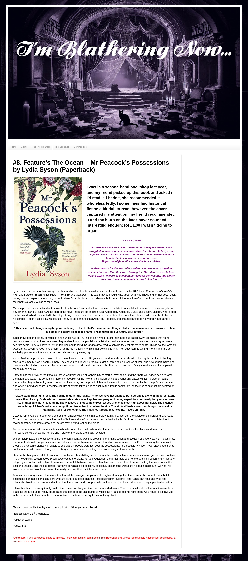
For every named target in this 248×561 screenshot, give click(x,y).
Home (13, 147)
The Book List (62, 147)
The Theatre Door (41, 147)
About (24, 147)
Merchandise (80, 147)
